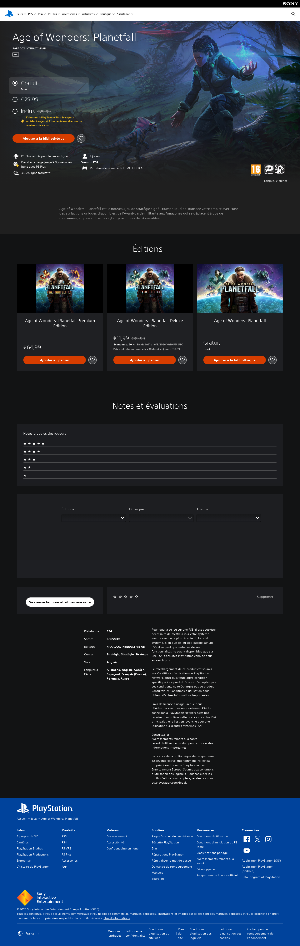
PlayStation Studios (30, 848)
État (154, 848)
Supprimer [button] (265, 597)
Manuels (157, 872)
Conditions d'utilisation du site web (159, 933)
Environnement (117, 836)
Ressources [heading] (206, 830)
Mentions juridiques (114, 933)
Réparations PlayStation (168, 854)
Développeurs (206, 869)
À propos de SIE (27, 836)
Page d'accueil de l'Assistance (172, 836)
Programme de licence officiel (217, 875)
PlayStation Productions (33, 854)
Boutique (105, 14)
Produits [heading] (68, 830)
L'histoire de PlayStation (33, 866)
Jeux (20, 14)
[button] (60, 602)
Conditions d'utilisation (212, 836)
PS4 (40, 14)
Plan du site (181, 933)
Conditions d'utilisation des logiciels (201, 933)
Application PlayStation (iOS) (261, 860)
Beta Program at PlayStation (261, 877)
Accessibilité (115, 842)
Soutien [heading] (158, 830)
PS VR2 (66, 848)
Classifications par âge (212, 853)
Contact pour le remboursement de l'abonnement (260, 933)
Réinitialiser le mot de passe (171, 860)
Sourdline (158, 879)
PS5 (30, 14)
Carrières (23, 842)
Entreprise (24, 860)
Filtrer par (136, 509)
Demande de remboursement (172, 866)
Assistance (123, 14)
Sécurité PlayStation (165, 842)
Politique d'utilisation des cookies (230, 933)
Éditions (68, 509)
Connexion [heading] (250, 830)
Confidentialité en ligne (123, 848)
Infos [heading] (21, 830)
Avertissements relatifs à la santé (174, 739)
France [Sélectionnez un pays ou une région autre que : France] (29, 933)
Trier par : (204, 509)
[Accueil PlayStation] (9, 14)
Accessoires (69, 14)
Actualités (88, 14)
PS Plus (52, 14)
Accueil (21, 819)
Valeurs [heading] (113, 830)
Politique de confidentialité (135, 933)
